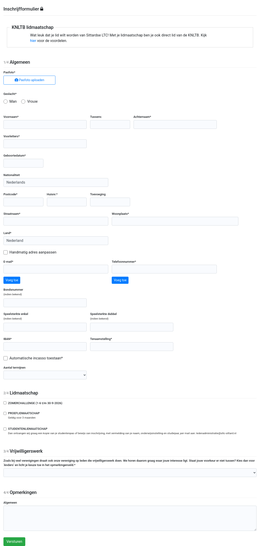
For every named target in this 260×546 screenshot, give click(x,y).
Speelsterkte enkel (25, 316)
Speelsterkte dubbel (113, 316)
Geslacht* (10, 94)
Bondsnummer (22, 292)
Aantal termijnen (14, 367)
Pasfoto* (9, 72)
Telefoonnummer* (124, 261)
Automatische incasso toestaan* (36, 358)
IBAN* (7, 339)
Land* (7, 233)
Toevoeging (98, 194)
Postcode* (10, 194)
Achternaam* (142, 117)
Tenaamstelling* (101, 339)
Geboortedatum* (14, 155)
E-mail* (8, 261)
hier (33, 41)
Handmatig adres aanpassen (32, 252)
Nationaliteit (11, 175)
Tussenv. (96, 117)
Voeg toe (12, 280)
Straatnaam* (11, 213)
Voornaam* (11, 117)
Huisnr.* (52, 194)
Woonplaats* (120, 213)
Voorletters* (11, 136)
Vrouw (32, 101)
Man (13, 101)
